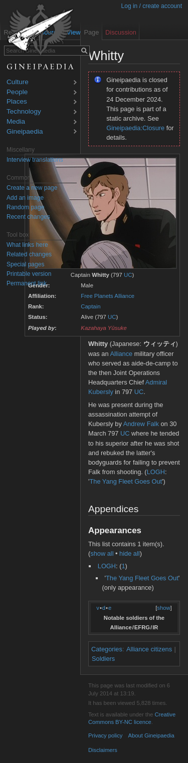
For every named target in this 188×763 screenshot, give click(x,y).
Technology (24, 112)
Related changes (29, 254)
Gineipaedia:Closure (135, 128)
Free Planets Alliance (107, 296)
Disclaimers (102, 750)
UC (128, 275)
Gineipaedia (25, 132)
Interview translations (35, 159)
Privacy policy (105, 735)
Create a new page (32, 187)
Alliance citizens (149, 649)
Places (17, 102)
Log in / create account (151, 6)
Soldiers (103, 658)
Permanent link (27, 283)
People (17, 92)
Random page (25, 207)
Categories (106, 649)
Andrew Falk (141, 424)
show (163, 608)
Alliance (121, 353)
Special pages (25, 264)
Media (16, 122)
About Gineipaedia (151, 735)
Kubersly (100, 392)
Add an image (25, 197)
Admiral (156, 382)
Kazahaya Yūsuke (104, 328)
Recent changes (28, 216)
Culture (18, 82)
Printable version (29, 273)
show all (101, 553)
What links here (27, 244)
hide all (129, 553)
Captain (90, 306)
